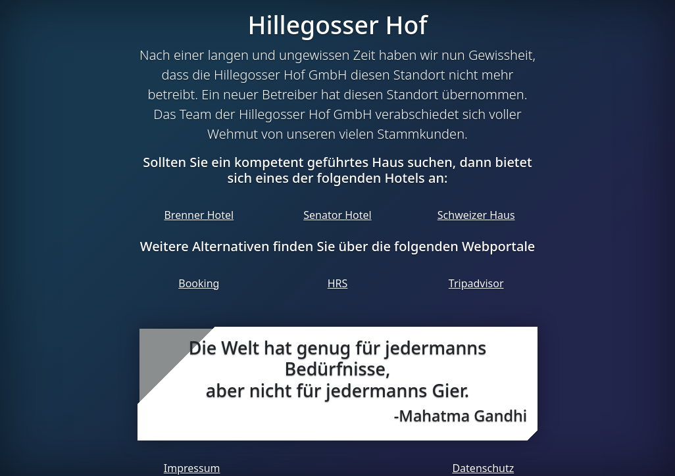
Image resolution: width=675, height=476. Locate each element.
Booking (198, 283)
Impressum (192, 468)
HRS (338, 283)
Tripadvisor (476, 283)
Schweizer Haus (476, 215)
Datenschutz (483, 468)
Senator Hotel (337, 215)
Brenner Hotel (199, 215)
